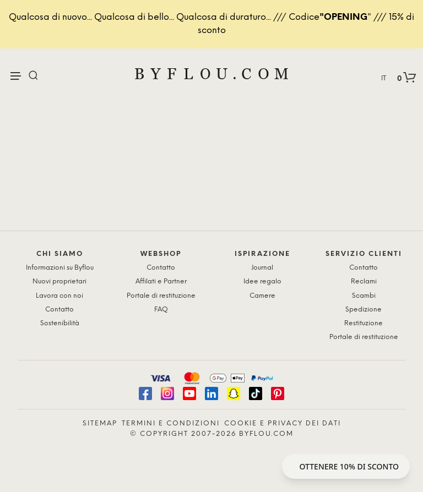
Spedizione (363, 309)
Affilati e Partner (161, 281)
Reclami (364, 281)
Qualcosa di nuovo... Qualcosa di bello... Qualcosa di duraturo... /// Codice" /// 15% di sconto (211, 24)
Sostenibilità (59, 323)
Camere (262, 295)
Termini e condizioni (171, 423)
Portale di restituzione (161, 295)
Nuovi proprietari (59, 281)
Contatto (59, 309)
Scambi (364, 295)
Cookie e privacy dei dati (282, 423)
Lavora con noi (59, 295)
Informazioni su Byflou (60, 267)
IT (383, 78)
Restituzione (363, 323)
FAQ (161, 309)
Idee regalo (262, 281)
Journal (262, 267)
